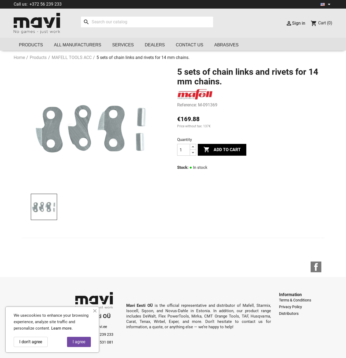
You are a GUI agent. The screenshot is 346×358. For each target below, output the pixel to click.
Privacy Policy (290, 307)
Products (31, 45)
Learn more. (62, 328)
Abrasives (226, 45)
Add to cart (222, 149)
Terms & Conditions (295, 300)
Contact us (189, 45)
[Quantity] (183, 150)
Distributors (289, 313)
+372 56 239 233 (45, 4)
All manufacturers (77, 45)
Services (123, 45)
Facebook (316, 267)
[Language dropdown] (326, 4)
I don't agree (30, 341)
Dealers (155, 45)
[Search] (147, 22)
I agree (79, 341)
